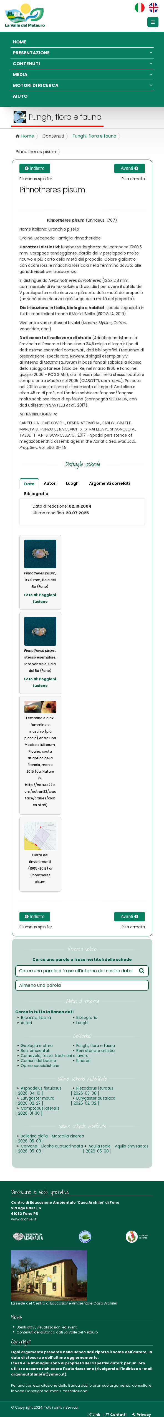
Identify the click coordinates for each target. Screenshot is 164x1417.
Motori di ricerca (82, 85)
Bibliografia (86, 1017)
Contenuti (82, 63)
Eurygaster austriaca (92, 1096)
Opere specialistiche (95, 1060)
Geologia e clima (36, 1045)
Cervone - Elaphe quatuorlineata (114, 1134)
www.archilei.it (23, 1214)
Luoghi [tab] (73, 483)
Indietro (35, 168)
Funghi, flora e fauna (94, 136)
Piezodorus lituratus (91, 1086)
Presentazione (82, 53)
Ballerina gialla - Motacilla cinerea (48, 1134)
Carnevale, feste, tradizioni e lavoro (53, 1055)
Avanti (129, 168)
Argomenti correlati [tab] (109, 483)
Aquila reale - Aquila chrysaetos (46, 1144)
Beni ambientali (35, 1050)
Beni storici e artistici (94, 1050)
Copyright (34, 1386)
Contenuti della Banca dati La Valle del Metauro (59, 1327)
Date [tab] (29, 484)
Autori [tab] (50, 483)
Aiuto (20, 96)
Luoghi (82, 1022)
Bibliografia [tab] (36, 493)
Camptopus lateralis (36, 1106)
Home (19, 42)
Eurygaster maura (34, 1096)
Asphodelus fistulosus (37, 1086)
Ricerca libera (36, 1017)
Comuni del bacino (113, 1055)
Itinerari (27, 1060)
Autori (26, 1022)
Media (82, 74)
